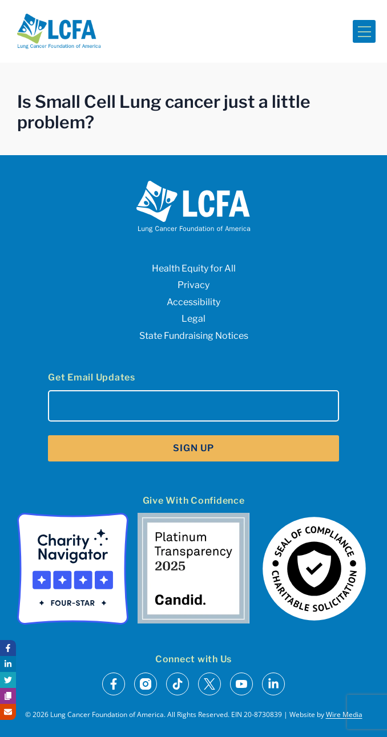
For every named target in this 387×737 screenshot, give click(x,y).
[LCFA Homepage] (59, 31)
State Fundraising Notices (193, 335)
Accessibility (193, 302)
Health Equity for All (194, 268)
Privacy (193, 285)
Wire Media (344, 714)
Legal (193, 318)
